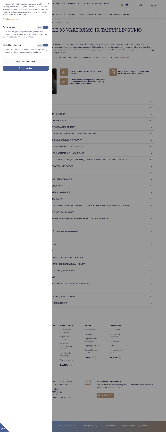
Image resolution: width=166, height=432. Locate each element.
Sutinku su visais (25, 68)
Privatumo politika (10, 19)
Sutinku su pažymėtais (26, 61)
